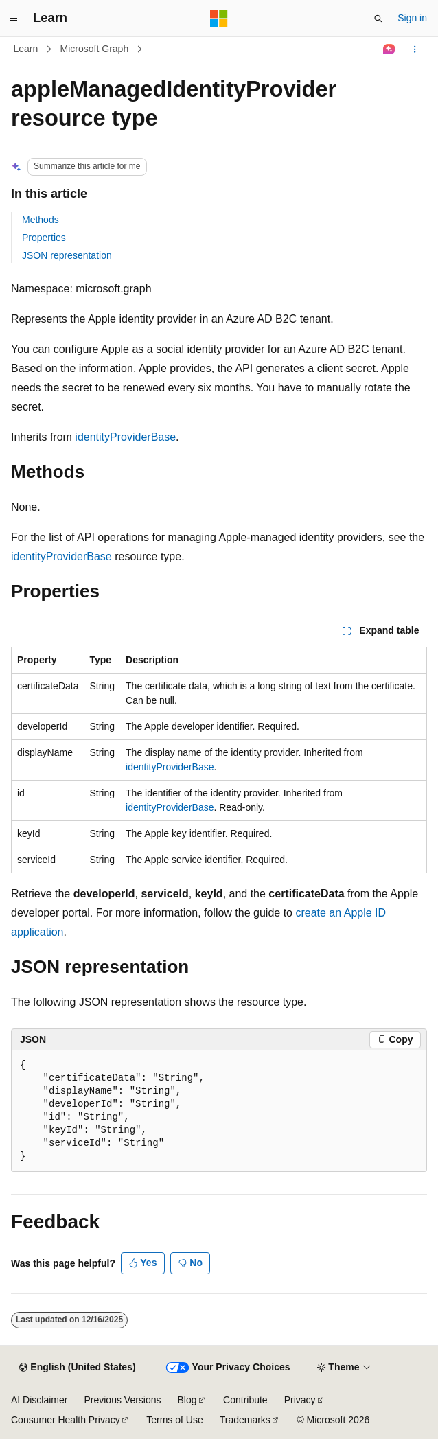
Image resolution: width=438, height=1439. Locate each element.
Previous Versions (122, 1399)
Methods (40, 219)
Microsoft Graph (94, 48)
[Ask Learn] (389, 49)
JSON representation (67, 255)
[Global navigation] (13, 18)
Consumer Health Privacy (65, 1419)
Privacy (300, 1399)
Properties (44, 237)
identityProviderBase (125, 437)
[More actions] (415, 49)
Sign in (412, 17)
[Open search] (378, 18)
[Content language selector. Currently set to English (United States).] (77, 1368)
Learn (26, 48)
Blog (187, 1399)
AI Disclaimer (39, 1399)
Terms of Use (174, 1419)
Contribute (245, 1399)
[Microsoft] (219, 18)
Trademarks (245, 1419)
